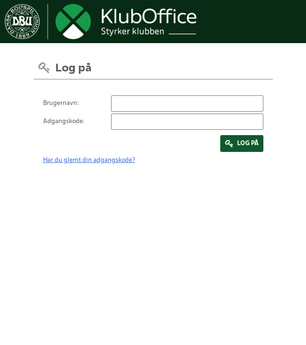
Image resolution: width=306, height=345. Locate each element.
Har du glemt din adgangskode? (89, 160)
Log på (248, 143)
